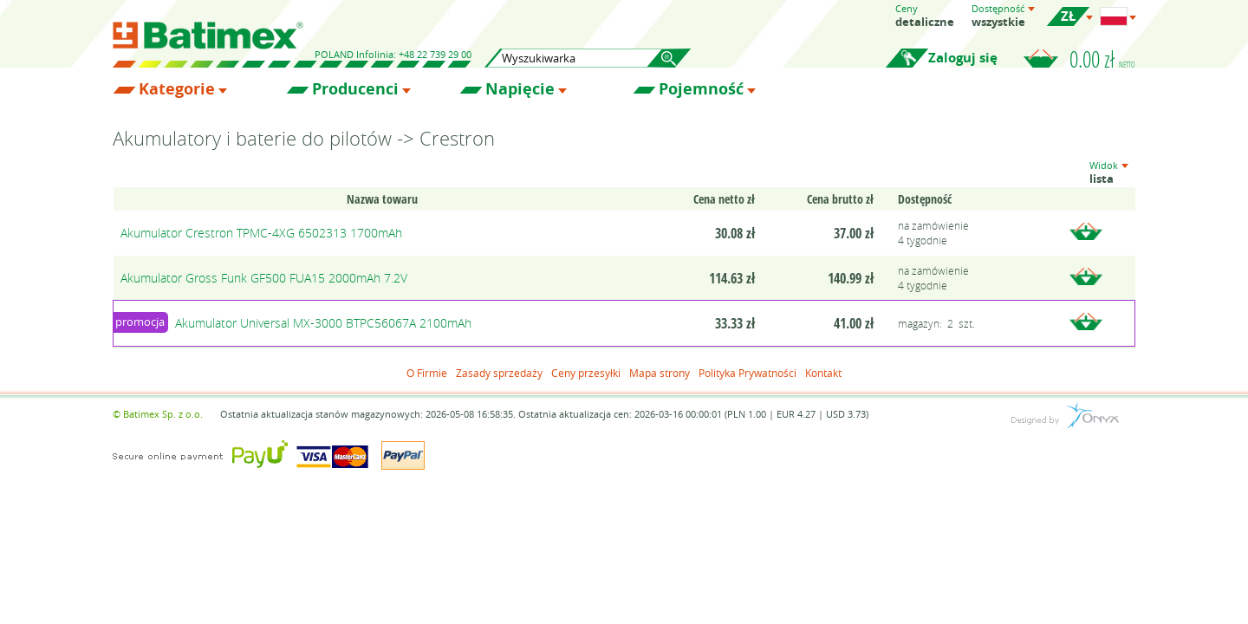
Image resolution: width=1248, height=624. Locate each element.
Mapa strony (659, 372)
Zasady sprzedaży (499, 372)
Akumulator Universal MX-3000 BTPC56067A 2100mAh (323, 323)
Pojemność (701, 89)
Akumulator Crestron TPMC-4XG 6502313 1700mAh (261, 232)
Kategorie (177, 89)
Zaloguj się (963, 58)
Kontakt (823, 372)
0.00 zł (1102, 59)
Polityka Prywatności (747, 372)
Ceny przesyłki (586, 372)
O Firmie (426, 372)
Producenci (355, 89)
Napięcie (520, 89)
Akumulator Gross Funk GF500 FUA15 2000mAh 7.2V (263, 278)
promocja (140, 321)
